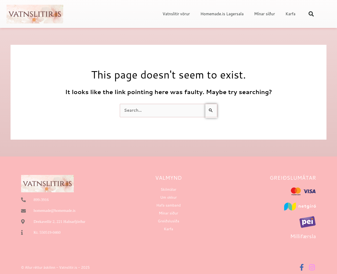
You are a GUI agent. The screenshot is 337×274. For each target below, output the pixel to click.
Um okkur (168, 197)
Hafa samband (168, 205)
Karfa (290, 14)
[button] (311, 14)
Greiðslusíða (168, 221)
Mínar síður (264, 14)
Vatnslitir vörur (176, 14)
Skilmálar (168, 189)
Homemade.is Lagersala (222, 14)
